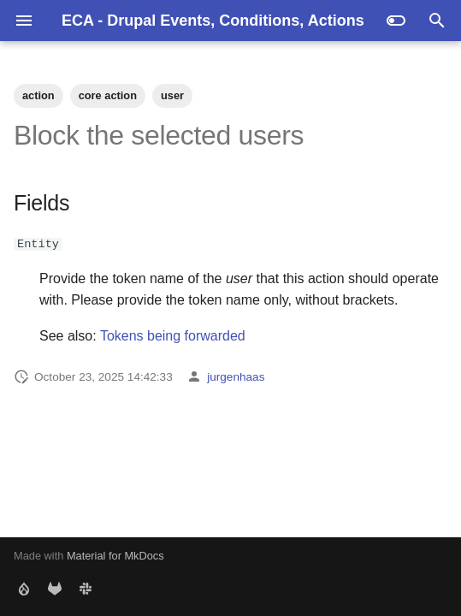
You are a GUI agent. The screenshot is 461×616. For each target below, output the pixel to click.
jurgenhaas (235, 376)
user (172, 95)
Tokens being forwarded (172, 336)
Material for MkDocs (115, 555)
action (38, 95)
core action (108, 95)
